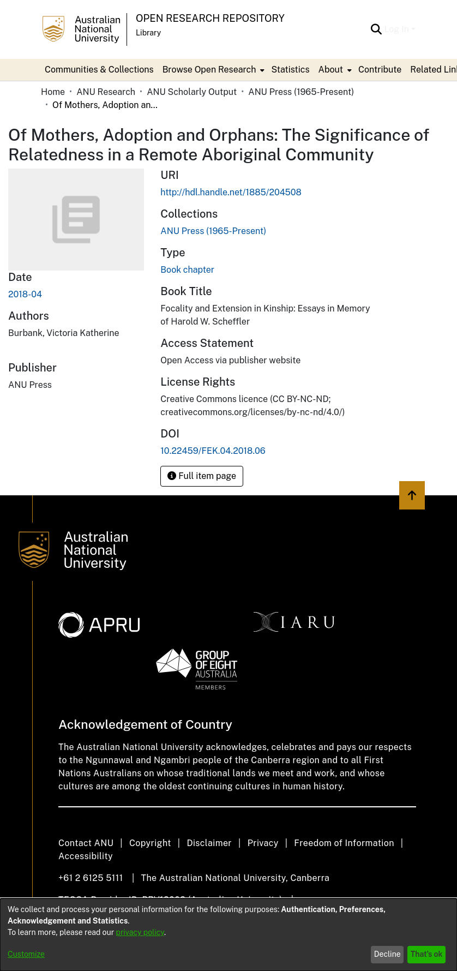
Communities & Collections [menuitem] (99, 69)
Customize (26, 954)
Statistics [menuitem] (290, 69)
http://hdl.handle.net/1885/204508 (231, 192)
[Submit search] (376, 29)
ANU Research (105, 92)
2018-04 (25, 294)
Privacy (263, 843)
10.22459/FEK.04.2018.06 (212, 451)
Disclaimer (209, 843)
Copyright (150, 843)
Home (53, 92)
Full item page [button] (201, 476)
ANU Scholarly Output (192, 92)
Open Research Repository (210, 18)
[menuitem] (212, 70)
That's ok (427, 954)
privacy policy (140, 932)
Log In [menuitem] (396, 29)
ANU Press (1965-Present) (301, 92)
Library (148, 32)
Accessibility (85, 856)
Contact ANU (85, 843)
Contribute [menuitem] (379, 69)
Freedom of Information (344, 843)
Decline (387, 954)
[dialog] (228, 934)
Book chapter (187, 270)
